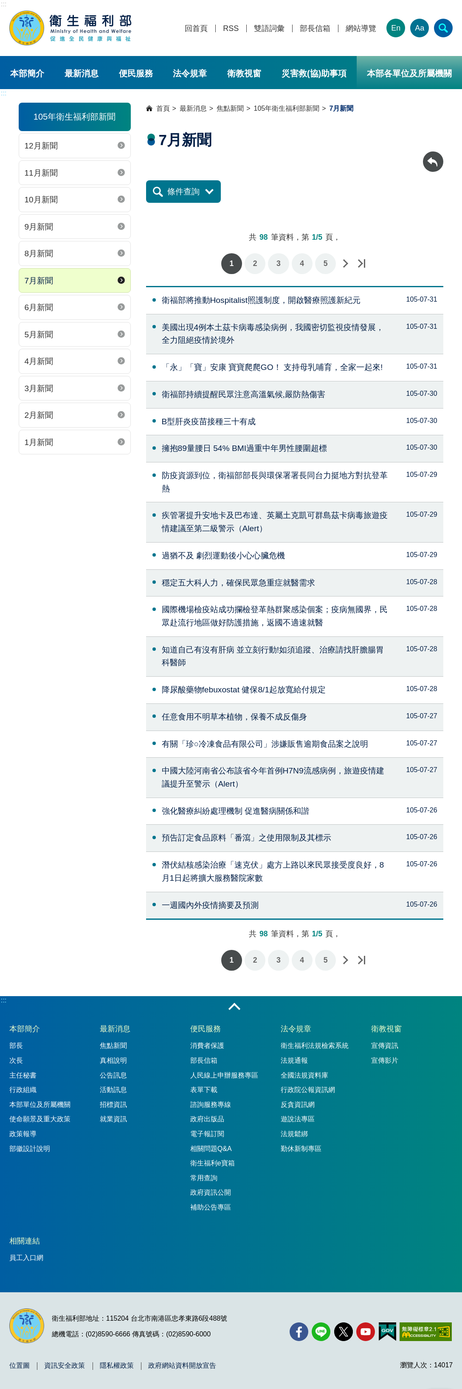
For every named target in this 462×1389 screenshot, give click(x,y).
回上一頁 (433, 155)
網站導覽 (361, 29)
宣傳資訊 (384, 1045)
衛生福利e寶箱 (212, 1163)
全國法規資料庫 (304, 1075)
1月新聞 (39, 442)
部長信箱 (315, 29)
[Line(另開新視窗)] (321, 1331)
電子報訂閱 (207, 1133)
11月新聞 (41, 172)
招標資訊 (113, 1104)
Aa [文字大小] (419, 28)
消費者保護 (207, 1045)
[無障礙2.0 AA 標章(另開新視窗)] (426, 1331)
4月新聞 (39, 361)
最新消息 (82, 73)
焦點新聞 (230, 108)
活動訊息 (113, 1089)
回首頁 (196, 29)
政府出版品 (207, 1119)
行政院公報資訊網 (308, 1089)
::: (3, 4)
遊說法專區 (298, 1119)
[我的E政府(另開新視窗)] (387, 1331)
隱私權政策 (117, 1365)
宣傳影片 (384, 1060)
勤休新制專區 (301, 1148)
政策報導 (23, 1133)
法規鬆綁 (294, 1133)
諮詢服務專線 (210, 1104)
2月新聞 (39, 415)
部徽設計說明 (29, 1148)
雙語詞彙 (269, 29)
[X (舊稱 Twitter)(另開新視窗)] (343, 1331)
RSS (231, 29)
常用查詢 (203, 1178)
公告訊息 (113, 1075)
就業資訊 (113, 1119)
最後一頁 (361, 263)
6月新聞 (39, 307)
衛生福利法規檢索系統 (315, 1045)
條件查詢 (183, 191)
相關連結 (24, 1241)
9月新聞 (39, 226)
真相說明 (113, 1060)
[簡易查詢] (443, 28)
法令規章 (190, 73)
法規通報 (294, 1060)
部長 (16, 1045)
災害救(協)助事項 (314, 73)
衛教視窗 (244, 73)
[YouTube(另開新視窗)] (365, 1331)
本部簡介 (27, 73)
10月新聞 (41, 199)
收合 (234, 1007)
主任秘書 (23, 1075)
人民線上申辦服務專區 (224, 1075)
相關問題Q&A (211, 1148)
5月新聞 (39, 334)
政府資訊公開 (210, 1192)
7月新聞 (39, 280)
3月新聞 (39, 388)
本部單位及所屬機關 (39, 1104)
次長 (16, 1060)
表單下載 (203, 1089)
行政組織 (23, 1089)
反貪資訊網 (298, 1104)
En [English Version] (395, 28)
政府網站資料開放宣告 (182, 1365)
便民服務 (136, 73)
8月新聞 (39, 253)
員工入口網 (26, 1257)
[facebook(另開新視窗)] (299, 1331)
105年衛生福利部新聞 (287, 108)
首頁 (163, 108)
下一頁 (345, 263)
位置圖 (19, 1365)
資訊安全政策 (64, 1365)
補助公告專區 (210, 1207)
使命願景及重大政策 (39, 1119)
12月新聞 (41, 145)
